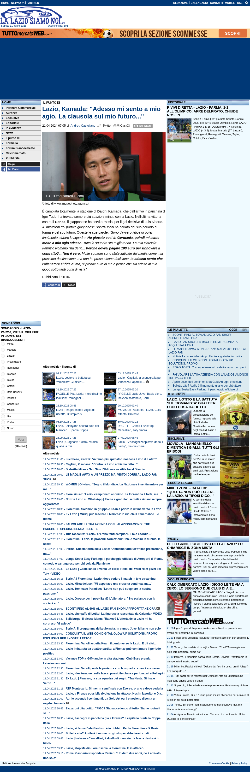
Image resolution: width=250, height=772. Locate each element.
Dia (9, 416)
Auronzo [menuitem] (10, 113)
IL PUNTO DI (176, 394)
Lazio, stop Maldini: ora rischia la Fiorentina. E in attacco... (106, 748)
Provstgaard (14, 361)
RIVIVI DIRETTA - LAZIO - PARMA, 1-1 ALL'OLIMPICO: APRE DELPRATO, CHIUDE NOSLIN (202, 111)
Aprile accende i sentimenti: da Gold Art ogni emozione (208, 381)
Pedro (10, 422)
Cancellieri (13, 403)
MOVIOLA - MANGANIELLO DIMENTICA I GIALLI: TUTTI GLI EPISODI (193, 447)
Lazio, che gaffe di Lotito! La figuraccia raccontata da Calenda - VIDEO (114, 613)
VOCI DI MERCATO (181, 579)
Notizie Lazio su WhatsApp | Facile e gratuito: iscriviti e (207, 356)
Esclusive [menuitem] (10, 118)
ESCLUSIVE (176, 438)
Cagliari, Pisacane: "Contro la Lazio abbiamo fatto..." (102, 464)
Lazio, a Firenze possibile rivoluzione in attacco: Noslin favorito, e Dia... (114, 693)
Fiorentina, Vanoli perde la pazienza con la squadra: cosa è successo (113, 668)
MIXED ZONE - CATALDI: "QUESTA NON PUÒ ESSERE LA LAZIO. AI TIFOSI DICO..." (191, 492)
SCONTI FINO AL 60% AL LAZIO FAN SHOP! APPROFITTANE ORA (111, 608)
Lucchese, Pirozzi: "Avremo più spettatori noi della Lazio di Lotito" (111, 459)
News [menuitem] (7, 133)
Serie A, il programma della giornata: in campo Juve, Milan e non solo (113, 628)
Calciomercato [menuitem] (14, 153)
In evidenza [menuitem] (11, 128)
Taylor (10, 379)
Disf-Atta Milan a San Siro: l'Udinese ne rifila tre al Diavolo (105, 469)
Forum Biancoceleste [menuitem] (18, 148)
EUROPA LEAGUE (180, 483)
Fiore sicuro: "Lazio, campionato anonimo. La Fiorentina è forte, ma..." (114, 494)
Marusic (11, 349)
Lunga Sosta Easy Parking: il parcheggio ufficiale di (205, 389)
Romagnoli (13, 367)
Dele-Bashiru (14, 391)
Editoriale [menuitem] (10, 123)
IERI (244, 329)
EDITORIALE (176, 102)
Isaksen (11, 397)
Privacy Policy (240, 763)
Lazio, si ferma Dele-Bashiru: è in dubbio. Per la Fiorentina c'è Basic (112, 728)
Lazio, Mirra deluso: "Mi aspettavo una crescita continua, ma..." (109, 583)
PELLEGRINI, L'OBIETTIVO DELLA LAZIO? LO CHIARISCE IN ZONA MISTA (205, 546)
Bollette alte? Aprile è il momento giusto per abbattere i (207, 385)
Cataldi (11, 385)
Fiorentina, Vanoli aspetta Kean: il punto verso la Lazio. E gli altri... (111, 643)
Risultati (20, 446)
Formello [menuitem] (10, 143)
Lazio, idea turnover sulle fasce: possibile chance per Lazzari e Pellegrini (115, 673)
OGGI (233, 329)
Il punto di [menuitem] (10, 138)
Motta (10, 343)
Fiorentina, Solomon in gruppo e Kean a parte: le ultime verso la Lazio (113, 509)
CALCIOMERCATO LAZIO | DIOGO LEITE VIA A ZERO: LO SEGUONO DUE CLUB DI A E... (205, 586)
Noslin (10, 428)
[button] (21, 439)
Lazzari (11, 355)
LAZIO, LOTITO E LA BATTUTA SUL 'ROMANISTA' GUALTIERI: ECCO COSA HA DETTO (192, 403)
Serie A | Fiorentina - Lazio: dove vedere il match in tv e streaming (111, 578)
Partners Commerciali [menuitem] (19, 108)
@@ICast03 (121, 125)
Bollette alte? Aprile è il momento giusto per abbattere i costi (107, 733)
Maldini (11, 409)
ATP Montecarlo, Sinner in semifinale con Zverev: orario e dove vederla (114, 688)
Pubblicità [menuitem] (10, 158)
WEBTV (173, 539)
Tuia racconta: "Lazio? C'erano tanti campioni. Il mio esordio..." (109, 534)
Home (6, 102)
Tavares (11, 373)
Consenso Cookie (219, 763)
